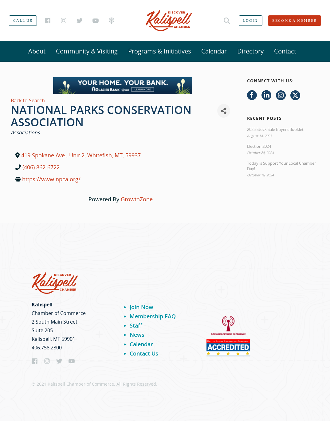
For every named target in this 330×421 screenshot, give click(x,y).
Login (250, 20)
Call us (23, 20)
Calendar (214, 51)
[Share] (223, 111)
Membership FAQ (153, 316)
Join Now (141, 307)
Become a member (294, 20)
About (36, 51)
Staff (136, 325)
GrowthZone (137, 199)
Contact (285, 51)
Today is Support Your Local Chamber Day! (281, 165)
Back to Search (28, 100)
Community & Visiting (87, 51)
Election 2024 (259, 146)
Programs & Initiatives (159, 51)
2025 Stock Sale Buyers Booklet (275, 129)
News (137, 334)
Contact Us (144, 353)
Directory (250, 51)
